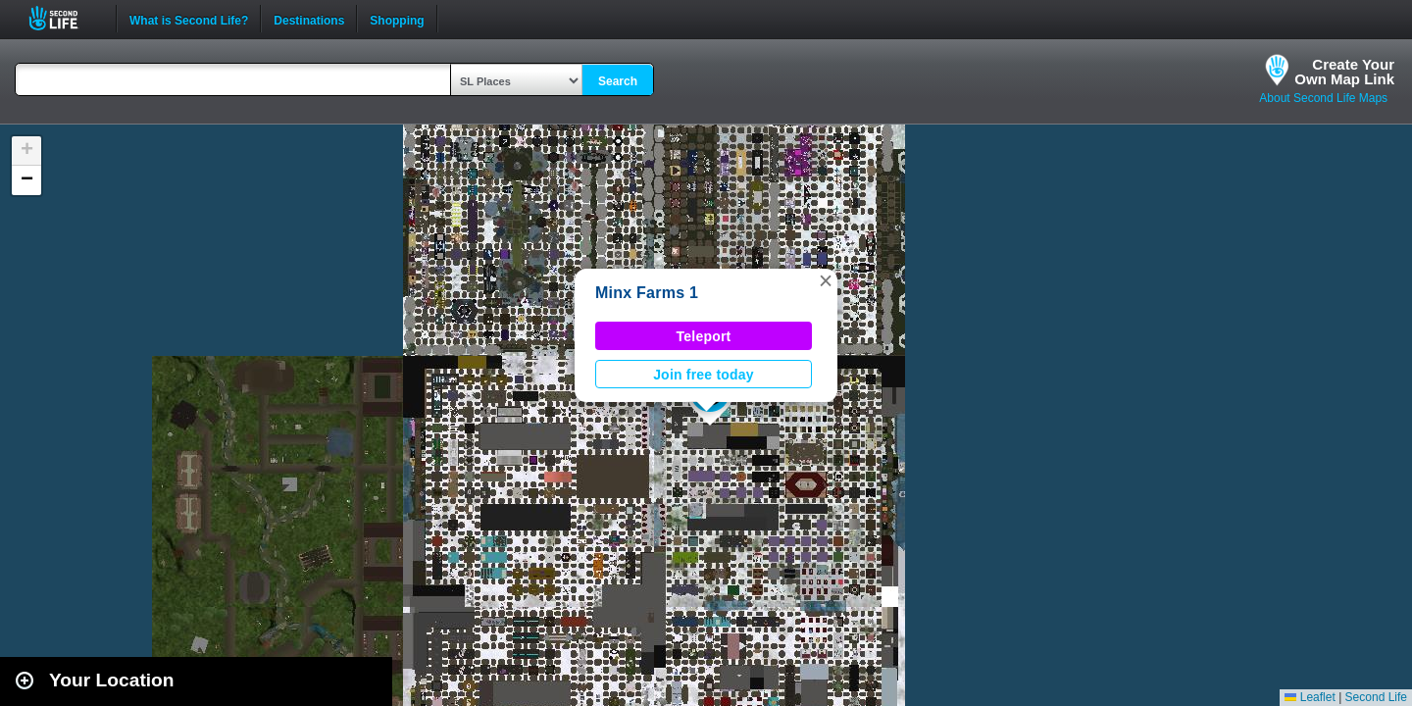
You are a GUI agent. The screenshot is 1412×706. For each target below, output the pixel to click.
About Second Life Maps (1323, 98)
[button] (825, 280)
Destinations (309, 19)
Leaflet (1310, 697)
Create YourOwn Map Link (1344, 71)
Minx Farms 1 (646, 292)
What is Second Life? (188, 19)
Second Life (64, 18)
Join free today (703, 374)
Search (617, 81)
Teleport (704, 336)
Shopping (397, 19)
